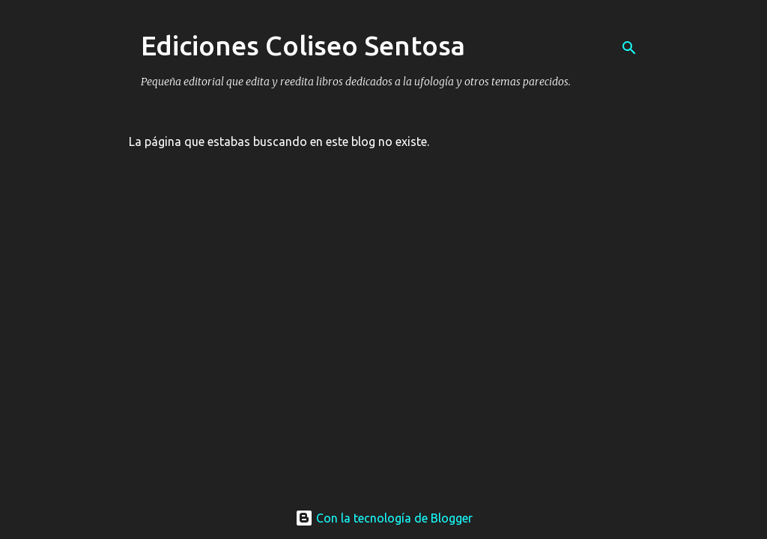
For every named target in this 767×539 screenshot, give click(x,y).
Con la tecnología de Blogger (384, 518)
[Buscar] (629, 48)
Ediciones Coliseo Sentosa (303, 45)
